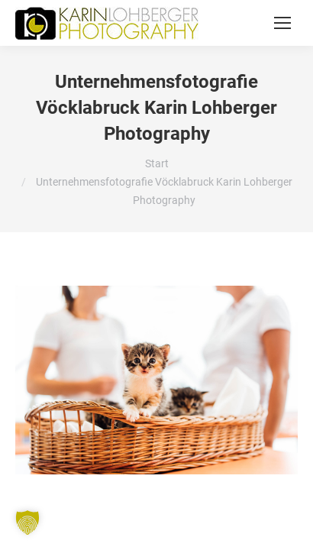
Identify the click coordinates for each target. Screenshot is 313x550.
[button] (27, 522)
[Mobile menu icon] (282, 23)
